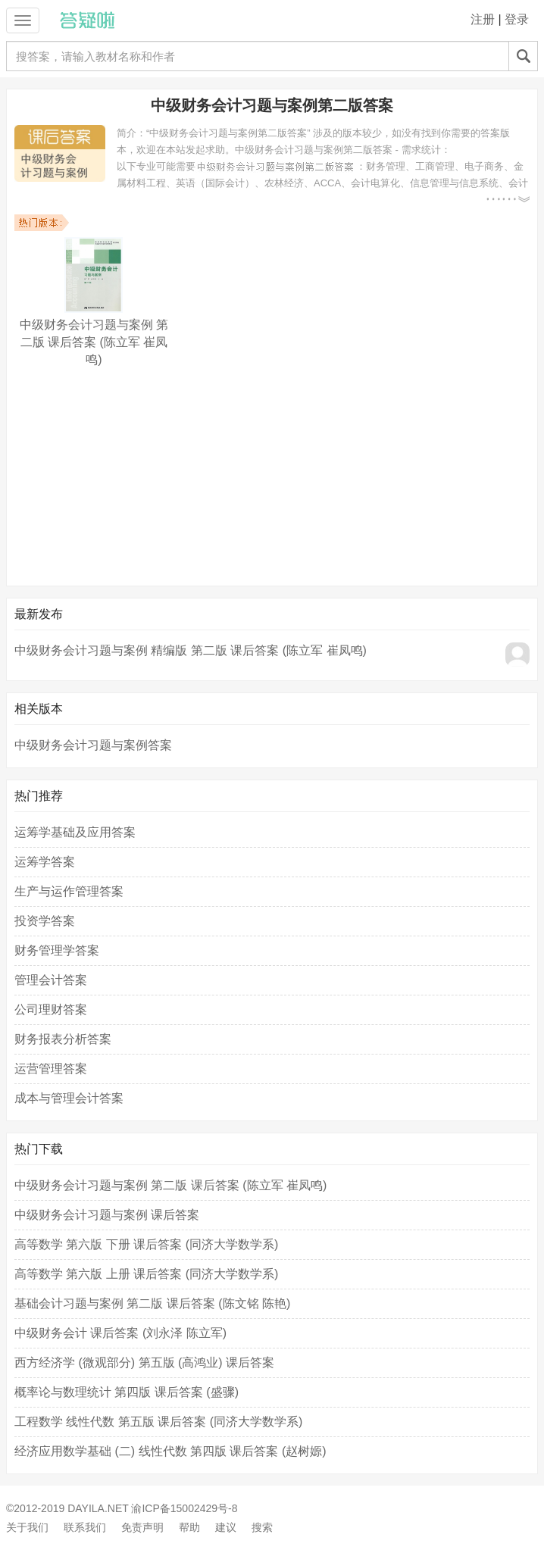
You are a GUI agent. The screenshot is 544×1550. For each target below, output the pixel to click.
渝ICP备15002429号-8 (184, 1508)
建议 (225, 1527)
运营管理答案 (50, 1068)
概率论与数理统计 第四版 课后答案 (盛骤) (126, 1392)
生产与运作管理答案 (68, 891)
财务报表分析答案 (62, 1039)
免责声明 (142, 1527)
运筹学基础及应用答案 (75, 832)
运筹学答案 (44, 861)
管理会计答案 (50, 979)
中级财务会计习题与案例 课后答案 (106, 1214)
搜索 (262, 1527)
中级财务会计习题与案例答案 (93, 745)
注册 (483, 19)
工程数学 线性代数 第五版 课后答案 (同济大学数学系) (158, 1421)
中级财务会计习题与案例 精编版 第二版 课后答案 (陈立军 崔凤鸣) (190, 650)
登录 (517, 19)
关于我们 (27, 1527)
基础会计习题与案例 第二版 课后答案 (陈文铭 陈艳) (152, 1303)
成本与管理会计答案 (68, 1098)
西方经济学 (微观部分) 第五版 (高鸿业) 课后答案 (144, 1362)
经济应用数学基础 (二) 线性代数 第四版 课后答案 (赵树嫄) (170, 1451)
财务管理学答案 (56, 950)
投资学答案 (44, 920)
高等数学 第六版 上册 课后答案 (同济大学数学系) (146, 1273)
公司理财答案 (50, 1009)
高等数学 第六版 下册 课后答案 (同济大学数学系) (146, 1244)
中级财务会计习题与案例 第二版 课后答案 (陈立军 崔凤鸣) (170, 1185)
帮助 (189, 1527)
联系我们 (85, 1527)
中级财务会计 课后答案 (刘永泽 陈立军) (120, 1333)
